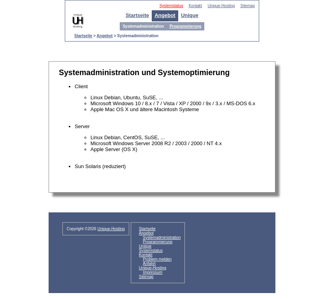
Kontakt (195, 6)
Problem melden (157, 259)
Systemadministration (162, 237)
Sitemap (247, 6)
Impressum (152, 272)
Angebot (164, 15)
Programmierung (186, 26)
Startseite (137, 15)
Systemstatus (171, 6)
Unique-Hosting (221, 6)
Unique (189, 15)
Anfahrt (149, 263)
